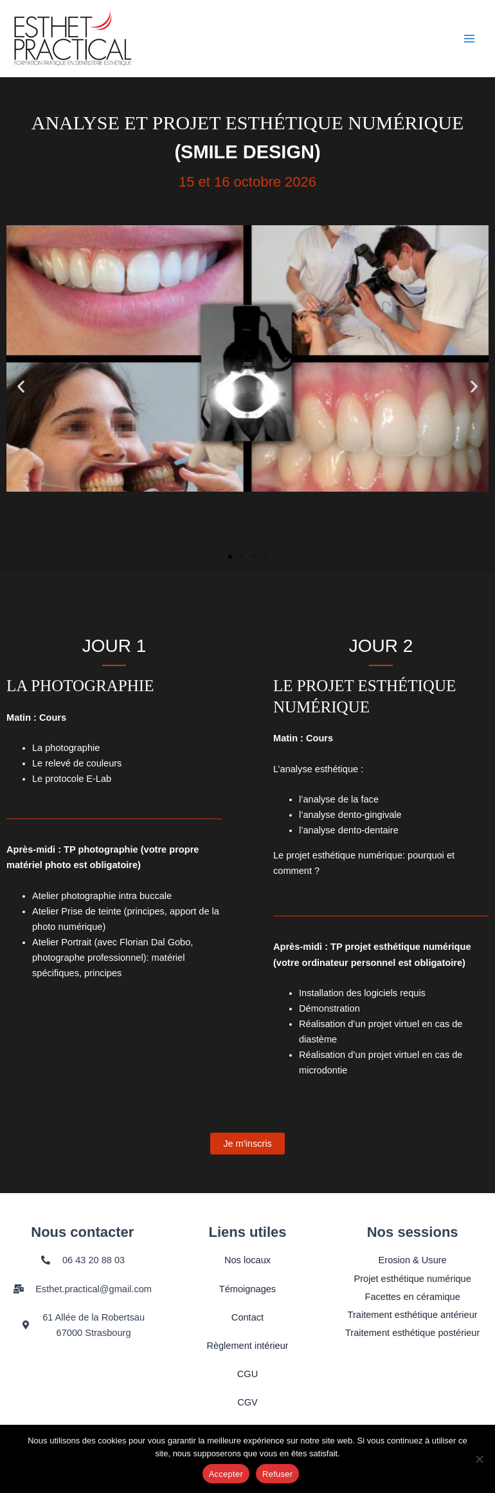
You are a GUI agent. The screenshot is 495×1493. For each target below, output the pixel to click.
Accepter (226, 1474)
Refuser (277, 1474)
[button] (21, 386)
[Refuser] (479, 1458)
